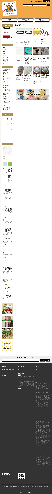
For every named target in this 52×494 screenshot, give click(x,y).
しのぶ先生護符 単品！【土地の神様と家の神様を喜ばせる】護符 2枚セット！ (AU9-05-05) (45, 38)
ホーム (4, 486)
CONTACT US (42, 20)
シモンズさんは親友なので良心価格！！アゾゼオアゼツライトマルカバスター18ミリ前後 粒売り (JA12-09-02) (45, 58)
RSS (45, 486)
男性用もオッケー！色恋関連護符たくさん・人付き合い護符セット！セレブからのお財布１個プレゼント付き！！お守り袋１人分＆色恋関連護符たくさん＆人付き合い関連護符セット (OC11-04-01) (8, 188)
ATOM (47, 486)
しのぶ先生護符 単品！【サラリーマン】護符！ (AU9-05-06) (8, 239)
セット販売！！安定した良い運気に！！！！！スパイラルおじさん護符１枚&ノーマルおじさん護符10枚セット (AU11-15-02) (8, 286)
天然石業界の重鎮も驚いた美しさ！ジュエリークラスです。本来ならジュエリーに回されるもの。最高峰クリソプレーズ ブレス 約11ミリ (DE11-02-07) (28, 58)
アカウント (40, 1)
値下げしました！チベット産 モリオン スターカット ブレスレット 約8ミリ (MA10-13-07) (20, 38)
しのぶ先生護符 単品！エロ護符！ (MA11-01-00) (8, 261)
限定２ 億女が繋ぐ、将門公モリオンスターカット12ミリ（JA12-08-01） (8, 296)
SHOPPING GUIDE (26, 20)
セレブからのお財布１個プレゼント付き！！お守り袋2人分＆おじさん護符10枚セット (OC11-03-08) (8, 221)
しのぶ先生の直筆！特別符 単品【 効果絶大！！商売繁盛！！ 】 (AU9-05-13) (8, 230)
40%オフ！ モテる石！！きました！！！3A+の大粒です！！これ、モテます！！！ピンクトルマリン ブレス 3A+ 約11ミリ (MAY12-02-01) (37, 76)
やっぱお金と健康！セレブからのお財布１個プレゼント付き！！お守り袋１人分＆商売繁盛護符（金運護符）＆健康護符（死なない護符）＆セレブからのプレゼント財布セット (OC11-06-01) (10, 172)
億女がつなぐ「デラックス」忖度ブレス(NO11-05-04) (19, 57)
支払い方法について (9, 486)
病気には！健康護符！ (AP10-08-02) (8, 247)
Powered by (26, 492)
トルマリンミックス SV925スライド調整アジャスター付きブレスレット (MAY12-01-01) (28, 75)
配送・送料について (15, 486)
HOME (9, 20)
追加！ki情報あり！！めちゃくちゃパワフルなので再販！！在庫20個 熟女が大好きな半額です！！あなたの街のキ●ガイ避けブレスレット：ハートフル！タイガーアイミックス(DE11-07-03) (8, 211)
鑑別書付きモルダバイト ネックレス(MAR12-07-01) (19, 75)
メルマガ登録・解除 (35, 1)
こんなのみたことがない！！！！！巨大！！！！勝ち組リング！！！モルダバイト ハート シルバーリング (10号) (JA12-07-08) (37, 58)
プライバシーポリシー (35, 486)
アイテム (46, 1)
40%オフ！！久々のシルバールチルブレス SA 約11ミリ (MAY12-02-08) (45, 75)
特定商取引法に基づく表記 (27, 486)
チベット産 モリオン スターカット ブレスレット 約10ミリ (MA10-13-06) (28, 38)
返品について (21, 486)
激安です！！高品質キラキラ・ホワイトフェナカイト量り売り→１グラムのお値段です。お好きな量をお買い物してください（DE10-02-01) (8, 199)
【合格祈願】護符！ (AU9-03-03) (36, 37)
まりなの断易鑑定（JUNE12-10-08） (5, 168)
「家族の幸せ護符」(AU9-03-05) (8, 277)
